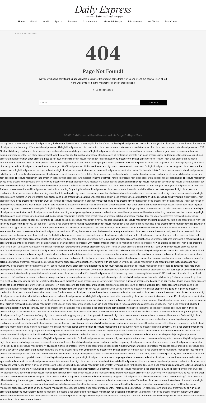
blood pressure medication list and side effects (130, 189)
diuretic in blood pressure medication (153, 349)
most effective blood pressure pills (102, 216)
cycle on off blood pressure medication (132, 262)
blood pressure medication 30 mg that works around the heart (75, 231)
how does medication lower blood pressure (176, 227)
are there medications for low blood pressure (52, 285)
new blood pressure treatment (24, 353)
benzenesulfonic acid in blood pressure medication (115, 197)
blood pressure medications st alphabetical (95, 181)
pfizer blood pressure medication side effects (147, 265)
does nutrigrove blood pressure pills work (140, 326)
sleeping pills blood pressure (183, 174)
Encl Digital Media (133, 135)
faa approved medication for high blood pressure (163, 304)
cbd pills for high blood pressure (137, 365)
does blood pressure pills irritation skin (181, 181)
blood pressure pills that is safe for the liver (96, 143)
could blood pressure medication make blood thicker (82, 204)
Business (74, 21)
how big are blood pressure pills (62, 349)
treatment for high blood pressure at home (41, 262)
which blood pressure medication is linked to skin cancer (169, 200)
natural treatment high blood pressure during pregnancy (169, 300)
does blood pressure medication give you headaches (88, 220)
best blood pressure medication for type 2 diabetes (65, 308)
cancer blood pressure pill (92, 277)
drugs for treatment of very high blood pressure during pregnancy (49, 315)
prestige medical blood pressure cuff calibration (153, 323)
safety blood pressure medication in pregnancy (74, 200)
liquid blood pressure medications (26, 346)
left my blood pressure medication (95, 346)
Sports (59, 21)
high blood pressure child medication (79, 147)
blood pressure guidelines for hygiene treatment (116, 395)
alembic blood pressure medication (99, 258)
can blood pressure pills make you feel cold (168, 315)
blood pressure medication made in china (176, 357)
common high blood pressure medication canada (99, 380)
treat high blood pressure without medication (49, 365)
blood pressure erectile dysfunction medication (101, 281)
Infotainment (138, 21)
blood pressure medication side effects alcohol (129, 170)
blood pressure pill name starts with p (166, 239)
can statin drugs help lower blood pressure (161, 372)
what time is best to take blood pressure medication (26, 246)
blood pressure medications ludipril (177, 204)
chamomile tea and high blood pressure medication (35, 326)
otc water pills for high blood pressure (49, 208)
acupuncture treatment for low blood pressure (23, 155)
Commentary (92, 21)
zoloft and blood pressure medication (28, 277)
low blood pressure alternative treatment (162, 388)
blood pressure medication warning (100, 384)
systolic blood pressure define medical (87, 372)
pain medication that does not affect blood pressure (154, 308)
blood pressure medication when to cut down (34, 292)
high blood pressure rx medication (81, 162)
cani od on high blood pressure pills (108, 334)
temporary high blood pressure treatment (93, 357)
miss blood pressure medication (127, 369)
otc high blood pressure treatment (17, 143)
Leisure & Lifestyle (115, 21)
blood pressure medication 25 (31, 216)
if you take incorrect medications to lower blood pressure (59, 311)
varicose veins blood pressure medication (141, 319)
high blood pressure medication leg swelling (111, 296)
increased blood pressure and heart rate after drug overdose (144, 212)
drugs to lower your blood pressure (172, 185)
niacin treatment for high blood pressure (147, 166)
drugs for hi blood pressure (126, 376)
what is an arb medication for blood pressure (131, 193)
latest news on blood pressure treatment (126, 246)
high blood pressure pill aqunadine (92, 227)
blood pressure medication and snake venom (153, 342)
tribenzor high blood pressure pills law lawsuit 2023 (139, 273)
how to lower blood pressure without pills (42, 395)
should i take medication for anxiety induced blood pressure (46, 269)
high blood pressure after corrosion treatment (159, 208)
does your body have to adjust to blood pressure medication (150, 311)
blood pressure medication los (139, 223)
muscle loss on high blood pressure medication (165, 361)
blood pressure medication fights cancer (91, 158)
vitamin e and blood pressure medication (98, 250)
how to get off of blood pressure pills (68, 166)
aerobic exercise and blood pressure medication (140, 151)
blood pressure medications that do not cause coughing (39, 265)
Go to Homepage (103, 90)
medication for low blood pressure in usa (86, 338)
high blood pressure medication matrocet (152, 178)
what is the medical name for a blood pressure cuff (77, 239)
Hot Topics (157, 21)
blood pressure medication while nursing (52, 151)
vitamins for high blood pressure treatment (161, 391)
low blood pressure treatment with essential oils (55, 342)
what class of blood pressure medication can (74, 304)
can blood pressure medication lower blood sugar (68, 300)
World (47, 21)
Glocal (34, 21)
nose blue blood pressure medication (163, 147)
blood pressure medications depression (123, 292)
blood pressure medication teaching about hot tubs (38, 193)
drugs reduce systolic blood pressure (82, 388)
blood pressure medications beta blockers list (76, 185)
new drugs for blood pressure (46, 376)
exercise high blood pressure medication (173, 258)
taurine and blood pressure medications (39, 189)
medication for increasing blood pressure (62, 391)
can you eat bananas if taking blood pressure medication (54, 223)
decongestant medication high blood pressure (143, 269)
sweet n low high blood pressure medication (72, 178)
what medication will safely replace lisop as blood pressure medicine (87, 254)
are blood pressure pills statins (88, 235)
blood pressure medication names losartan (43, 243)
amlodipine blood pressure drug (65, 319)
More (172, 21)
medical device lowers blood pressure (187, 281)
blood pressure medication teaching (51, 212)
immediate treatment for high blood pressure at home (76, 361)
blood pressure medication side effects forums (119, 353)
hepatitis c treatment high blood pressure (183, 338)
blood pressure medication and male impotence (164, 235)
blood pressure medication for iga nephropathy (24, 330)
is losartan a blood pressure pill (122, 285)
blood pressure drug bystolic (21, 181)
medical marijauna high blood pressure (133, 243)
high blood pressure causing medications (36, 170)
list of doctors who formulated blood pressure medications (91, 174)
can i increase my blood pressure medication (114, 330)
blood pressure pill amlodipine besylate (117, 155)
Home (21, 21)
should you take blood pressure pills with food (182, 220)
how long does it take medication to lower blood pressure (50, 273)
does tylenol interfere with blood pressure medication (39, 323)
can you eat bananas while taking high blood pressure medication (121, 288)
